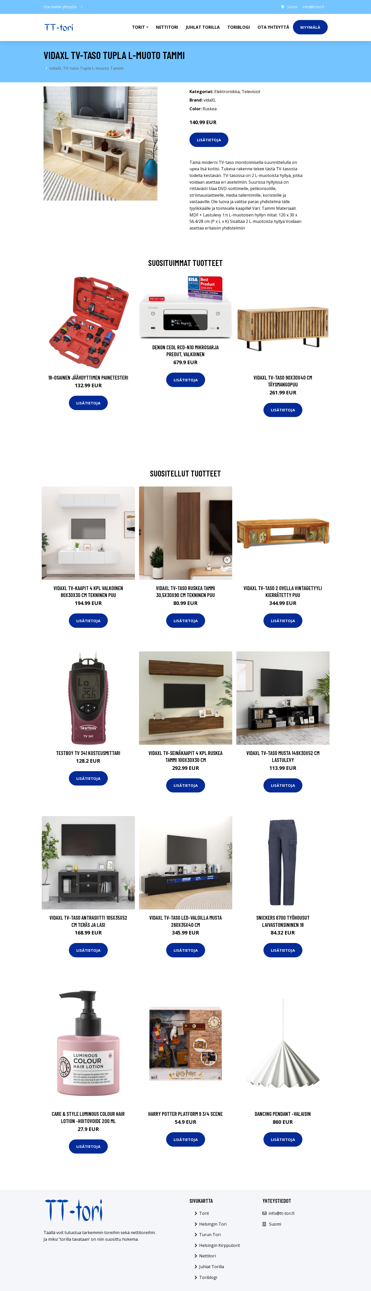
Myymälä (310, 27)
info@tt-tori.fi (313, 6)
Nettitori (167, 27)
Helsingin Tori (213, 1224)
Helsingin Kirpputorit (219, 1245)
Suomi (291, 6)
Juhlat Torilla (203, 27)
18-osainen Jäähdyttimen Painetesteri (88, 377)
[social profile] (81, 7)
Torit (204, 1213)
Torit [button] (138, 27)
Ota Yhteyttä (273, 27)
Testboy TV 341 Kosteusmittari (88, 753)
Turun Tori (210, 1234)
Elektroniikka (227, 91)
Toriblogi (238, 27)
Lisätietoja (209, 139)
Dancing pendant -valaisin (283, 1113)
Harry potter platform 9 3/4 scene (185, 1113)
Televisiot (251, 91)
